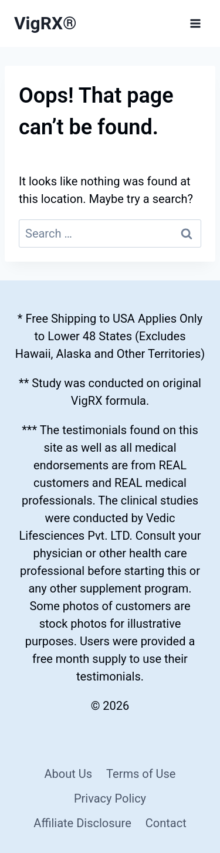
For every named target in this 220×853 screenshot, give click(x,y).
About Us (69, 774)
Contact (166, 823)
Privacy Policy (110, 798)
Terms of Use (140, 774)
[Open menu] (195, 23)
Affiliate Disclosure (82, 823)
